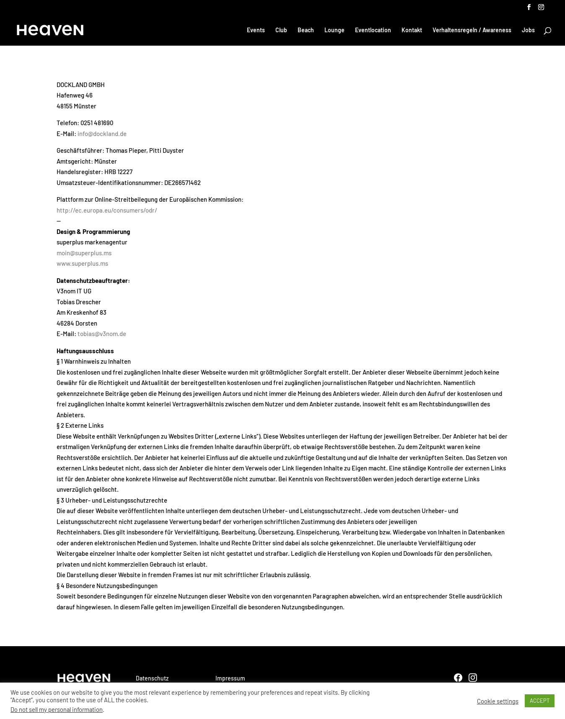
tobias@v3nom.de (102, 333)
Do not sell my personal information (56, 709)
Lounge (334, 30)
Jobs (528, 30)
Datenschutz (152, 678)
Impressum (230, 678)
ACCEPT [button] (539, 700)
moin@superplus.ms (84, 253)
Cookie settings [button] (497, 701)
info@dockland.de (102, 133)
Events (256, 30)
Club (281, 30)
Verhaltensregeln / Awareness (472, 30)
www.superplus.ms (82, 263)
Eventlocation (373, 30)
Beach (306, 30)
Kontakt (412, 30)
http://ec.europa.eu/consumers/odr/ (107, 210)
